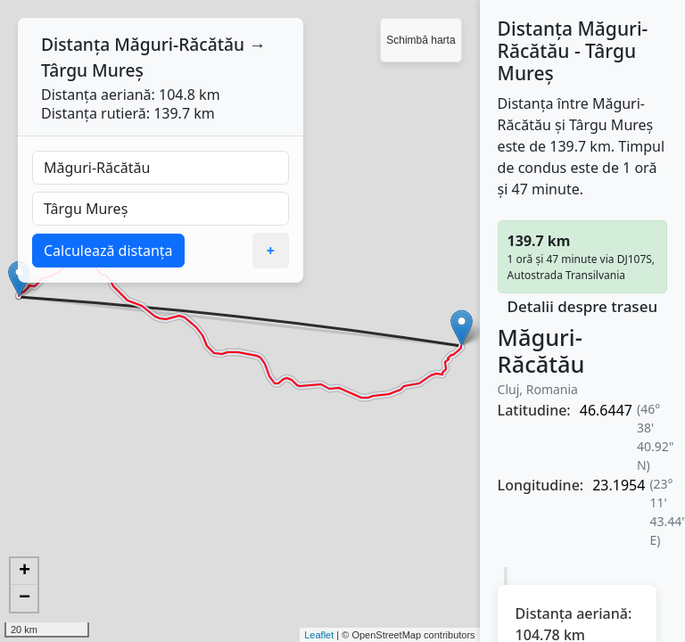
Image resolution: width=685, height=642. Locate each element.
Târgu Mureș (92, 70)
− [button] (24, 598)
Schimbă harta (420, 40)
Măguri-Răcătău (179, 44)
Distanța (75, 44)
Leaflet (319, 635)
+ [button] (24, 571)
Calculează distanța (108, 250)
